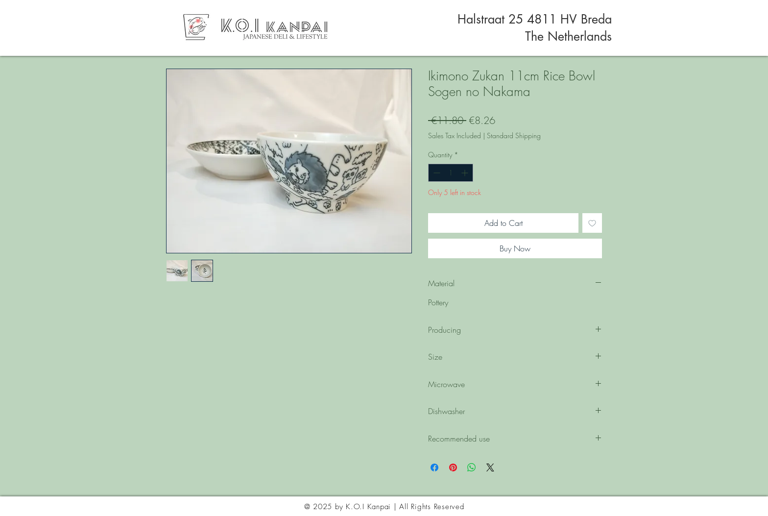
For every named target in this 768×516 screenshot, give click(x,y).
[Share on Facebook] (434, 467)
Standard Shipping (514, 135)
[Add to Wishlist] (592, 223)
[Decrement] (436, 172)
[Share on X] (490, 467)
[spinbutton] (450, 172)
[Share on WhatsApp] (472, 467)
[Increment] (465, 172)
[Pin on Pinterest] (453, 467)
